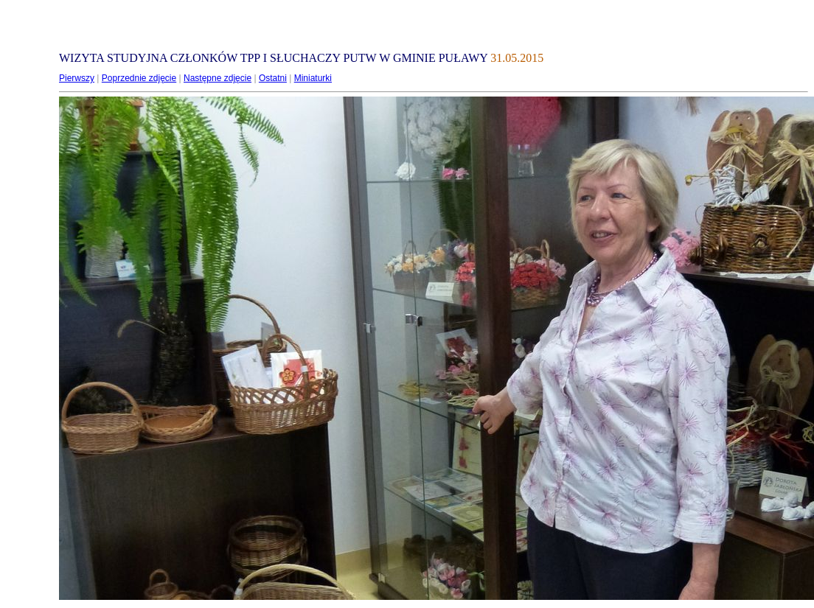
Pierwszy (76, 78)
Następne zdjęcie (217, 78)
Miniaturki (313, 78)
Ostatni (273, 78)
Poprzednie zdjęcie (139, 78)
